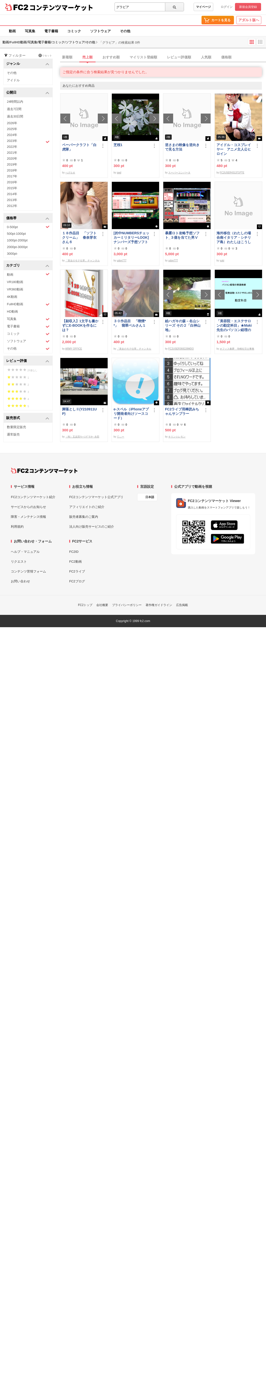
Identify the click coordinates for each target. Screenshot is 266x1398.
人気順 (206, 57)
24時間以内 (15, 101)
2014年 (12, 194)
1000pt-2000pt (17, 240)
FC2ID (74, 552)
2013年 (12, 200)
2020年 (12, 158)
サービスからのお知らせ (28, 507)
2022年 (12, 147)
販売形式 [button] (27, 418)
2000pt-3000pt (17, 247)
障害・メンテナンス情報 (28, 517)
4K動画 (12, 297)
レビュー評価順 (179, 57)
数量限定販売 (16, 427)
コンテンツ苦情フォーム (28, 571)
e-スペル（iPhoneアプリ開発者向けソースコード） (131, 413)
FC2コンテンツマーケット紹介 (33, 497)
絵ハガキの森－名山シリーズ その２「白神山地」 (182, 325)
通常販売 (13, 434)
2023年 (28, 141)
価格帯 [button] (27, 218)
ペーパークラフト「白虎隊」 (79, 147)
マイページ (203, 7)
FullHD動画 (28, 304)
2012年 (12, 206)
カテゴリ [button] (27, 265)
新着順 (67, 57)
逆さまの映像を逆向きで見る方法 (182, 147)
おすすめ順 (111, 57)
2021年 (12, 152)
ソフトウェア (100, 31)
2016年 (12, 182)
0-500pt (28, 227)
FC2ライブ (77, 571)
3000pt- (12, 253)
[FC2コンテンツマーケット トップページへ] (44, 470)
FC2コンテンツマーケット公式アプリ (96, 497)
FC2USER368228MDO (181, 348)
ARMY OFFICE (73, 348)
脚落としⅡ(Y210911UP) (79, 411)
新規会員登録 (248, 7)
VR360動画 (15, 289)
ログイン (227, 7)
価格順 (226, 57)
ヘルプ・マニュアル (25, 552)
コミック (74, 31)
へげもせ (70, 172)
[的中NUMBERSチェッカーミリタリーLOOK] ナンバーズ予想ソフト (132, 237)
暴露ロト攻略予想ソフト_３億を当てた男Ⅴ (182, 235)
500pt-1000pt (16, 234)
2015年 (12, 188)
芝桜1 (118, 145)
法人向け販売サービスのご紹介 (91, 526)
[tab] (163, 57)
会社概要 (102, 605)
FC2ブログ (77, 581)
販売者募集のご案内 (83, 517)
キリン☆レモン (176, 436)
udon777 (121, 260)
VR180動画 (15, 282)
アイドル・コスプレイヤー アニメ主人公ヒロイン (233, 149)
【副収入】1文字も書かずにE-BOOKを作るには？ (80, 325)
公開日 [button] (27, 92)
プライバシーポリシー (127, 605)
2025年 (12, 129)
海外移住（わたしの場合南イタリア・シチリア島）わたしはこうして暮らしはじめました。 (233, 237)
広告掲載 (182, 605)
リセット (45, 55)
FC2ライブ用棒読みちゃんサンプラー (182, 411)
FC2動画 (75, 561)
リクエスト (19, 561)
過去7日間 (14, 109)
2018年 (12, 170)
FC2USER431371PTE (232, 172)
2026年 (12, 123)
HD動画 (12, 311)
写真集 (30, 31)
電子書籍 (51, 31)
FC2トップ (85, 605)
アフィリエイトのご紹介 (86, 507)
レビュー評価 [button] (27, 361)
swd (119, 172)
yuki (222, 260)
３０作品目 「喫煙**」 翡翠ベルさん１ (130, 323)
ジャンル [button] (27, 64)
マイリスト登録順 (143, 57)
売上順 (87, 57)
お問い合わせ (20, 581)
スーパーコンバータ (179, 172)
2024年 (12, 135)
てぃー (120, 436)
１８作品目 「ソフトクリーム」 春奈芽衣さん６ (79, 237)
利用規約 (17, 526)
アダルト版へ (248, 20)
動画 (12, 31)
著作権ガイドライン (159, 605)
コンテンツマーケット (61, 7)
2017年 (12, 176)
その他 (125, 31)
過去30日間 (15, 116)
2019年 (12, 164)
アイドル (13, 80)
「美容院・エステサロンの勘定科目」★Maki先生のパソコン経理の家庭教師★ (234, 325)
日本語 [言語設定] (149, 497)
